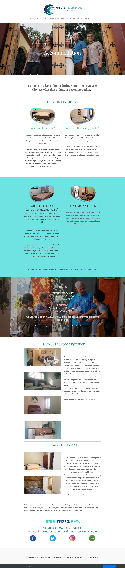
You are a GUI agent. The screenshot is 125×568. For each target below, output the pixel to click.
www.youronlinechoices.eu (62, 566)
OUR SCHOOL (42, 18)
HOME (32, 18)
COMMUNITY (89, 18)
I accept (109, 566)
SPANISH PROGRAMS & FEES (60, 18)
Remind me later (98, 566)
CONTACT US (78, 18)
